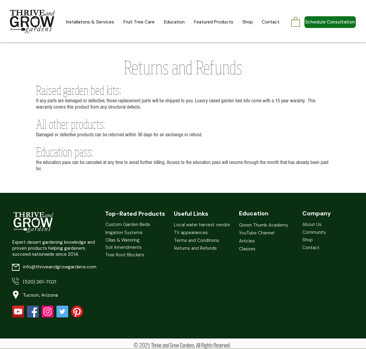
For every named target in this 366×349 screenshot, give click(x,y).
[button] (295, 21)
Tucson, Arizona (40, 295)
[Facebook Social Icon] (33, 311)
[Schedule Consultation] (330, 22)
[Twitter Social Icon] (62, 311)
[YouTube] (18, 311)
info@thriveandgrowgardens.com (59, 267)
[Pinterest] (77, 311)
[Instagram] (47, 311)
